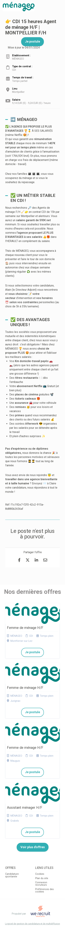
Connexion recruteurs (41, 883)
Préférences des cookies (44, 890)
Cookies (39, 873)
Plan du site (41, 878)
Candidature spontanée (12, 875)
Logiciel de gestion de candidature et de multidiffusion (32, 924)
